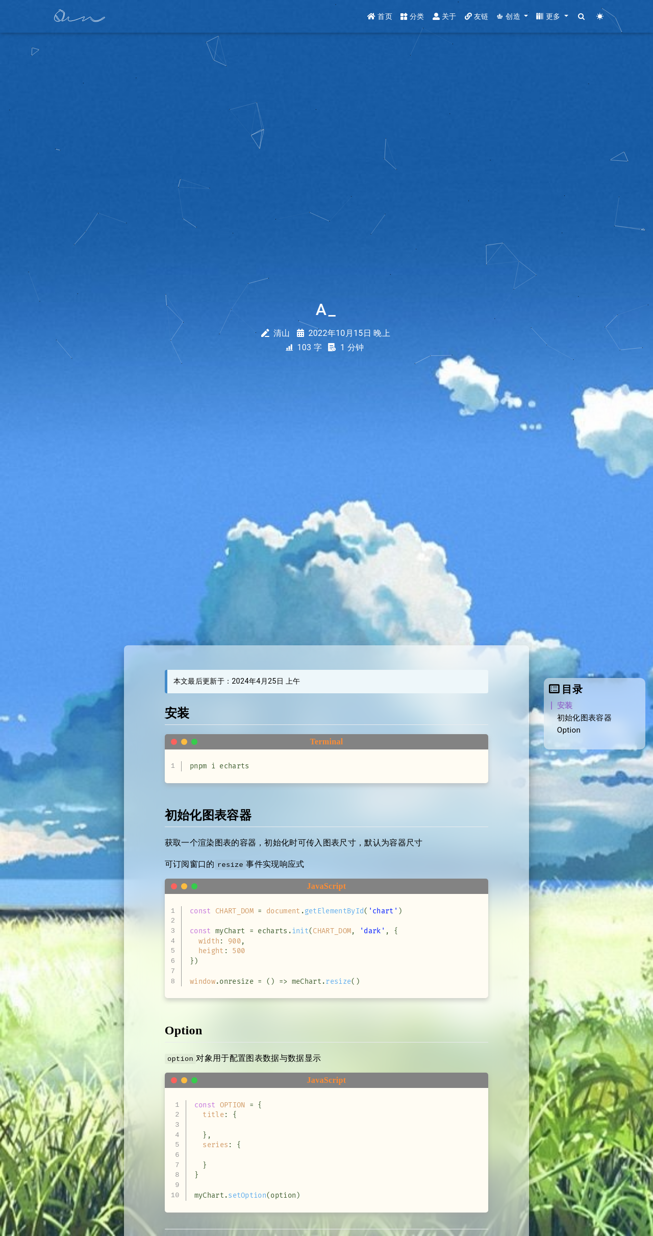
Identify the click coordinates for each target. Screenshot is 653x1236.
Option (569, 730)
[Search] (581, 16)
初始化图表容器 (584, 717)
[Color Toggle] (600, 16)
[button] (512, 16)
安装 (565, 705)
